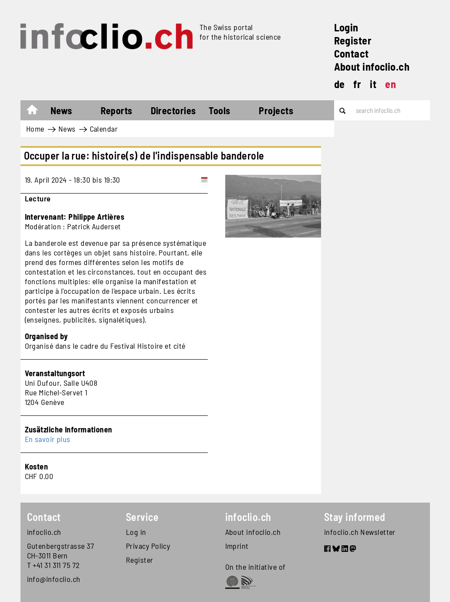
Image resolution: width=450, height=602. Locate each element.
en (390, 84)
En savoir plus (48, 439)
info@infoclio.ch (54, 579)
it (373, 84)
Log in (136, 532)
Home (36, 111)
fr (357, 84)
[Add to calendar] (204, 179)
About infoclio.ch (372, 66)
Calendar (104, 128)
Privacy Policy (148, 546)
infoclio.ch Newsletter (360, 532)
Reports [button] (116, 110)
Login (346, 27)
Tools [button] (219, 110)
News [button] (61, 110)
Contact (351, 53)
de (339, 84)
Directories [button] (173, 110)
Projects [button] (276, 110)
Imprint (237, 546)
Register (353, 40)
